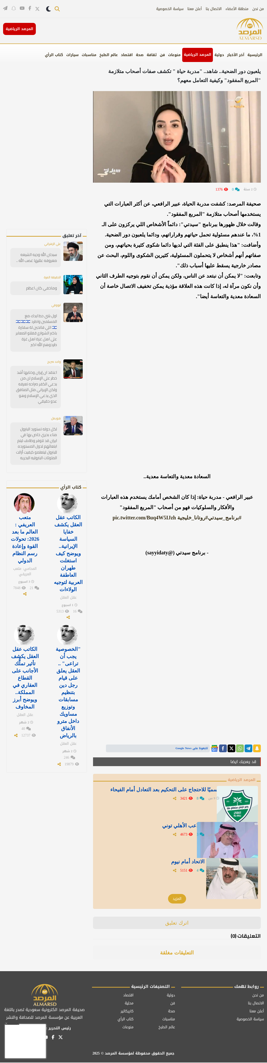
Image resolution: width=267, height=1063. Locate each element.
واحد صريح (53, 360)
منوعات (174, 54)
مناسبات (89, 54)
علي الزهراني (51, 244)
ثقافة (152, 54)
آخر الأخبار (235, 54)
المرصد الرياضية (197, 54)
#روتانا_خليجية (192, 517)
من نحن (258, 8)
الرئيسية (254, 54)
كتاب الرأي (54, 54)
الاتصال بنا (214, 8)
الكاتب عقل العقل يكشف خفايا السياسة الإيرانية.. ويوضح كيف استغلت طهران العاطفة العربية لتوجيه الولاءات (68, 546)
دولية (219, 54)
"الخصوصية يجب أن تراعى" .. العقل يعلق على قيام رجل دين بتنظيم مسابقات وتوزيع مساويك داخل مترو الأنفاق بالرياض (68, 678)
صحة (140, 54)
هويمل (55, 415)
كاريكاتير (127, 1011)
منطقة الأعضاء (237, 8)
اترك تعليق (177, 923)
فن (162, 54)
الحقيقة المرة (50, 277)
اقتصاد (127, 54)
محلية (129, 1003)
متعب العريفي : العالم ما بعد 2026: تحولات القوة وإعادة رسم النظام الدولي (25, 533)
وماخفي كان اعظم (43, 288)
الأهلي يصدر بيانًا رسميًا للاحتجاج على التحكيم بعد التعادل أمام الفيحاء (159, 796)
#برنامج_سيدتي (224, 517)
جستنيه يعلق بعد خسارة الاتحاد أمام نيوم (176, 864)
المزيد (177, 899)
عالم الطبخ (108, 54)
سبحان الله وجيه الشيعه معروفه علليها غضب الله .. (38, 258)
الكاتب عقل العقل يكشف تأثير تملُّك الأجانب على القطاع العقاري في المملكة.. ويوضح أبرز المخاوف (25, 665)
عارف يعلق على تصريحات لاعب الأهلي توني (172, 828)
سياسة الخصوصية (169, 8)
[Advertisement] (51, 152)
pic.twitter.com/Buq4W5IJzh (144, 517)
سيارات (72, 54)
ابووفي (55, 305)
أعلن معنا (194, 8)
